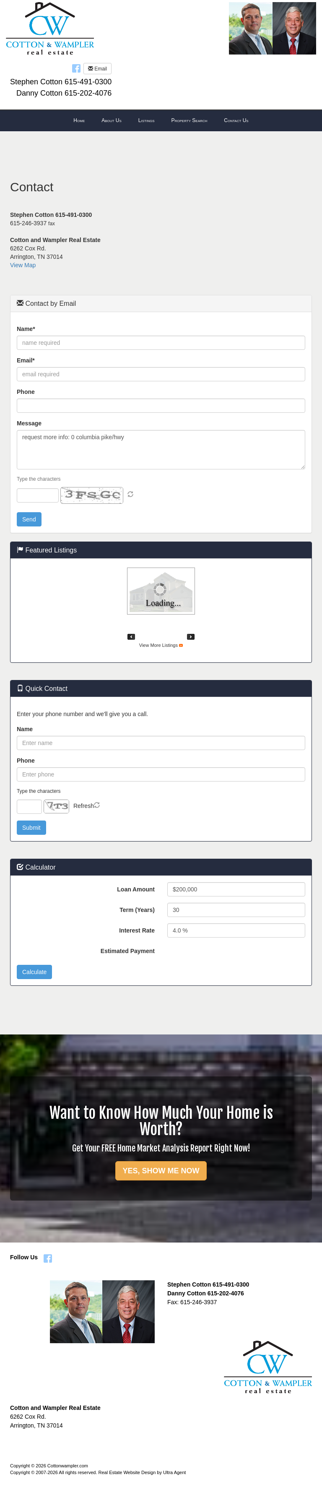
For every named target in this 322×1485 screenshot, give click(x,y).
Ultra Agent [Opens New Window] (174, 1472)
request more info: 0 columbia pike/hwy (161, 449)
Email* (26, 360)
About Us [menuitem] (111, 120)
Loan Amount (136, 889)
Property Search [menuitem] (189, 120)
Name (25, 729)
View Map (23, 265)
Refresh (83, 805)
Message (29, 423)
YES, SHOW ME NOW (160, 1171)
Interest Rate (137, 930)
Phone (26, 391)
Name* (26, 329)
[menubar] (161, 120)
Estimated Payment (128, 951)
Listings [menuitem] (146, 120)
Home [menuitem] (79, 120)
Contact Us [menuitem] (236, 120)
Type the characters (38, 479)
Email (97, 69)
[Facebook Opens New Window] (76, 68)
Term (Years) (137, 910)
